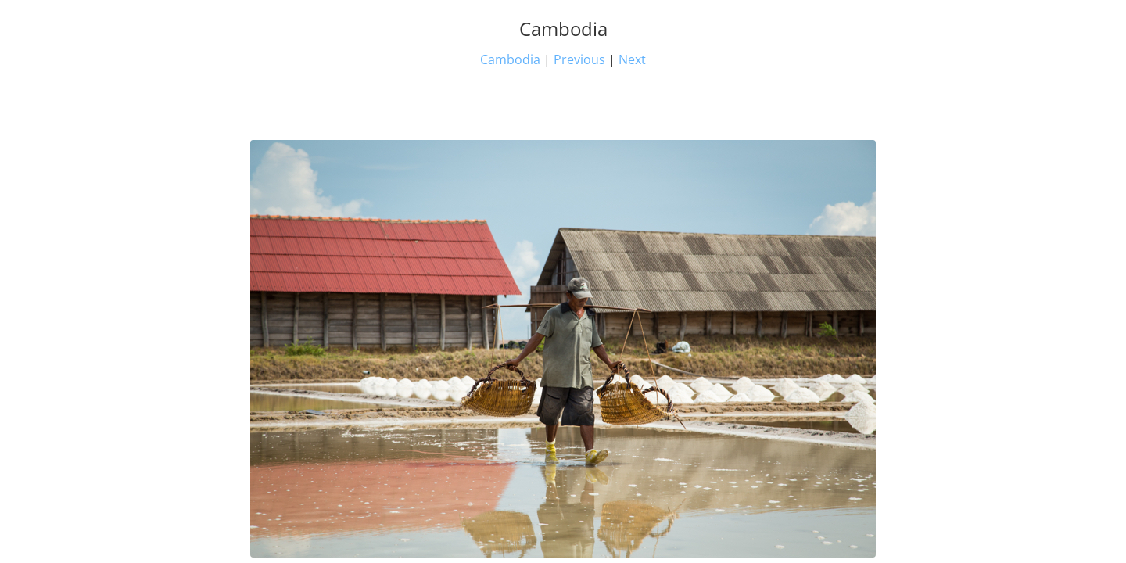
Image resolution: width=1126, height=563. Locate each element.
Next (632, 59)
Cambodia (510, 59)
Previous (579, 59)
